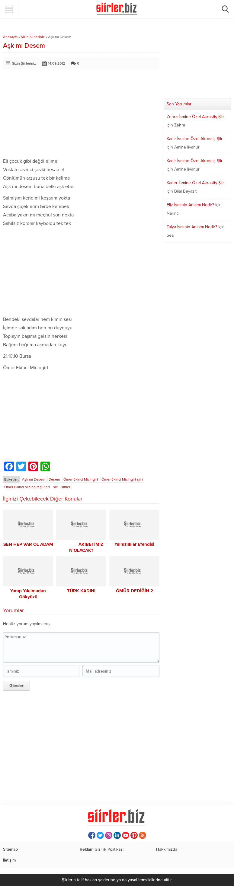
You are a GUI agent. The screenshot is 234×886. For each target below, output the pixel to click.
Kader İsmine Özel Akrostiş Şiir (195, 182)
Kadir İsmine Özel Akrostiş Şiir (195, 138)
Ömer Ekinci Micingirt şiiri (122, 479)
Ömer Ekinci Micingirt (80, 479)
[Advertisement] (81, 114)
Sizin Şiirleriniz (33, 37)
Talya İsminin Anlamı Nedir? (192, 226)
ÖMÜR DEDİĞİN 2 (134, 590)
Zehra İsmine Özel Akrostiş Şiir (195, 116)
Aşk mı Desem (33, 479)
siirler (65, 487)
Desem (54, 479)
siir (55, 487)
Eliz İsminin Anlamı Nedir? (190, 204)
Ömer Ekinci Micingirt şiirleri (27, 487)
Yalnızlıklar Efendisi (134, 544)
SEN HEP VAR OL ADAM (28, 544)
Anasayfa (10, 37)
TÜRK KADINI (81, 590)
